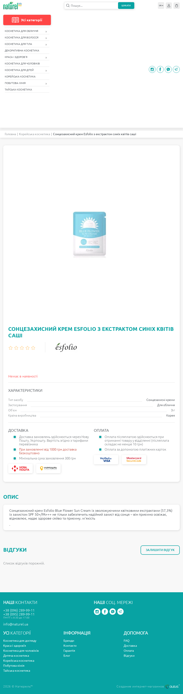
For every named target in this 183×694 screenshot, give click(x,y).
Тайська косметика (18, 89)
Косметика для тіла (26, 44)
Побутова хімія (26, 83)
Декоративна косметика (22, 50)
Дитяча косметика (16, 655)
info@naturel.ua (15, 624)
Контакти (69, 645)
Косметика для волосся (26, 37)
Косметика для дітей (26, 70)
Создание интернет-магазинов (148, 686)
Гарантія (69, 650)
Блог (66, 655)
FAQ (127, 640)
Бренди (68, 640)
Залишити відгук (160, 550)
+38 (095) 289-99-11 (19, 614)
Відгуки (129, 655)
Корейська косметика (20, 76)
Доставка (130, 645)
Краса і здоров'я (26, 57)
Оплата (129, 650)
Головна (10, 134)
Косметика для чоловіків (22, 63)
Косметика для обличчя (26, 31)
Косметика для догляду (19, 640)
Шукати (126, 5)
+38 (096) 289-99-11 (19, 610)
